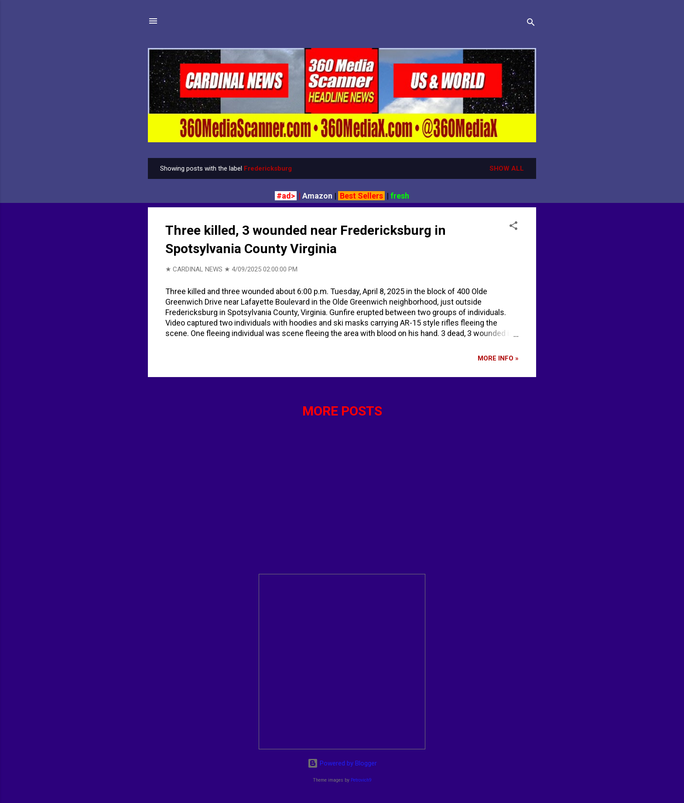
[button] (513, 227)
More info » (498, 358)
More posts (342, 411)
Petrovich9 (361, 780)
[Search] (531, 23)
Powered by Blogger (342, 763)
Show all (506, 168)
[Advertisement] (342, 506)
